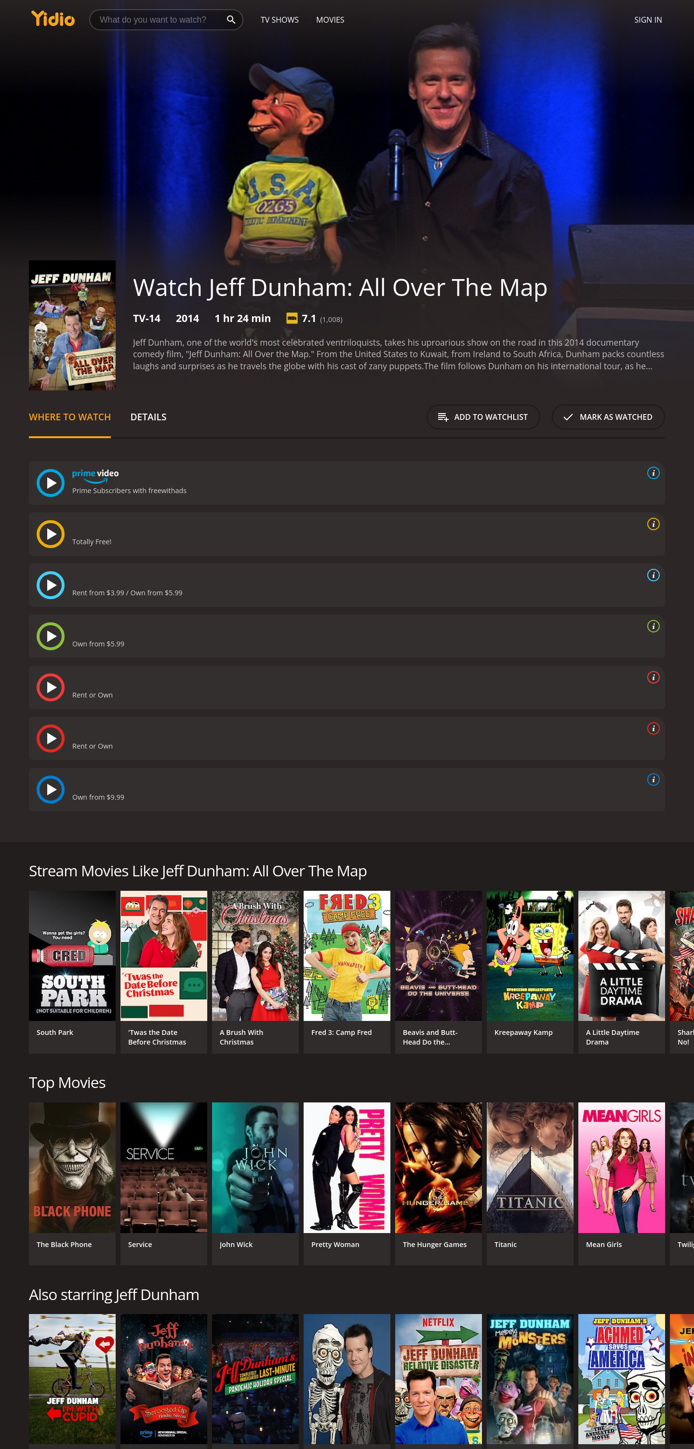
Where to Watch (70, 416)
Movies (330, 19)
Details (148, 416)
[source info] (651, 473)
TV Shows (280, 19)
